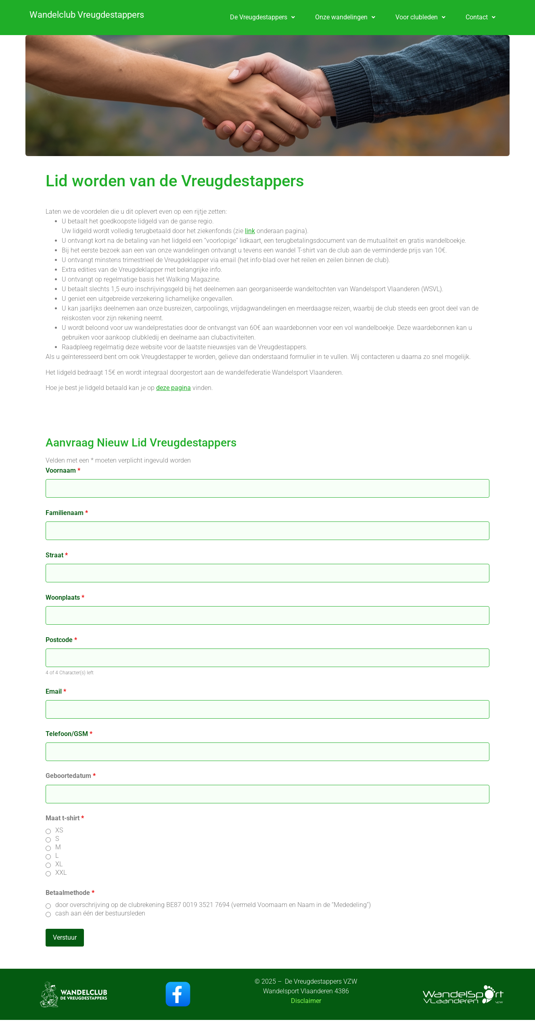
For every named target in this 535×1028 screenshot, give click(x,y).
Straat (57, 555)
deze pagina (173, 388)
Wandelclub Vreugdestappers (86, 15)
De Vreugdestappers (262, 17)
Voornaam (63, 470)
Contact (480, 17)
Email (56, 691)
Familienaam (67, 513)
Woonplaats (65, 597)
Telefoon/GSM (69, 734)
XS (59, 830)
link (250, 231)
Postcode (61, 640)
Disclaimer (306, 1001)
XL (59, 864)
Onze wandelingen (345, 17)
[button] (262, 17)
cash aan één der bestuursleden (100, 913)
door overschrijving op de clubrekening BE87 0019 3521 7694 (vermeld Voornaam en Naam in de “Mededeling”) (213, 905)
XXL (61, 873)
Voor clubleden (420, 17)
